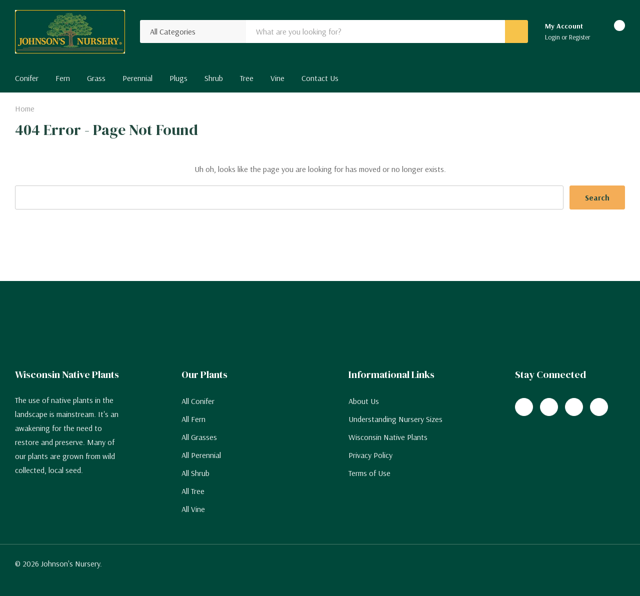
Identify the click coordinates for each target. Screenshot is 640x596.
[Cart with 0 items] (611, 32)
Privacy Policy (370, 455)
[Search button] (516, 31)
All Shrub (196, 473)
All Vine (193, 509)
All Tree (193, 491)
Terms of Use (369, 473)
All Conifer (198, 401)
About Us (363, 401)
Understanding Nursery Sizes (395, 419)
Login (553, 37)
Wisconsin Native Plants (388, 437)
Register (579, 37)
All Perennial (201, 455)
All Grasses (199, 437)
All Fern (194, 419)
